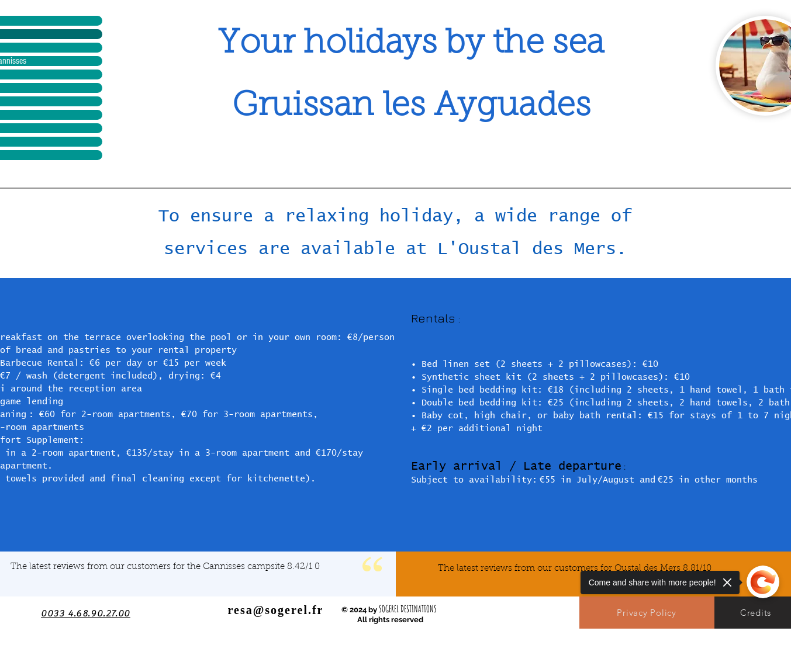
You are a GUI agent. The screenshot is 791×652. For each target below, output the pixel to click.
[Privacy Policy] (646, 612)
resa (240, 610)
